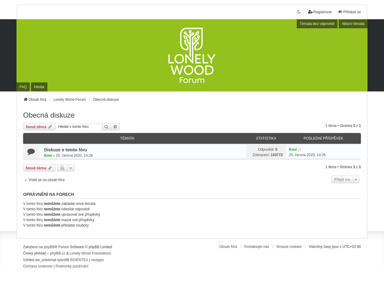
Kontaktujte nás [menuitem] (256, 247)
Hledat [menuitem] (39, 87)
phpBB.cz (57, 253)
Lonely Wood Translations (90, 253)
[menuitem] (38, 266)
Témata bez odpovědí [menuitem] (317, 24)
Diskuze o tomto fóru (65, 149)
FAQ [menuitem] (23, 87)
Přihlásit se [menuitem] (349, 12)
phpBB (49, 247)
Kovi (48, 155)
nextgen (97, 260)
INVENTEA (79, 260)
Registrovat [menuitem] (320, 12)
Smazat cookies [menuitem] (289, 247)
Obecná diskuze (49, 115)
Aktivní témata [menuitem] (353, 24)
